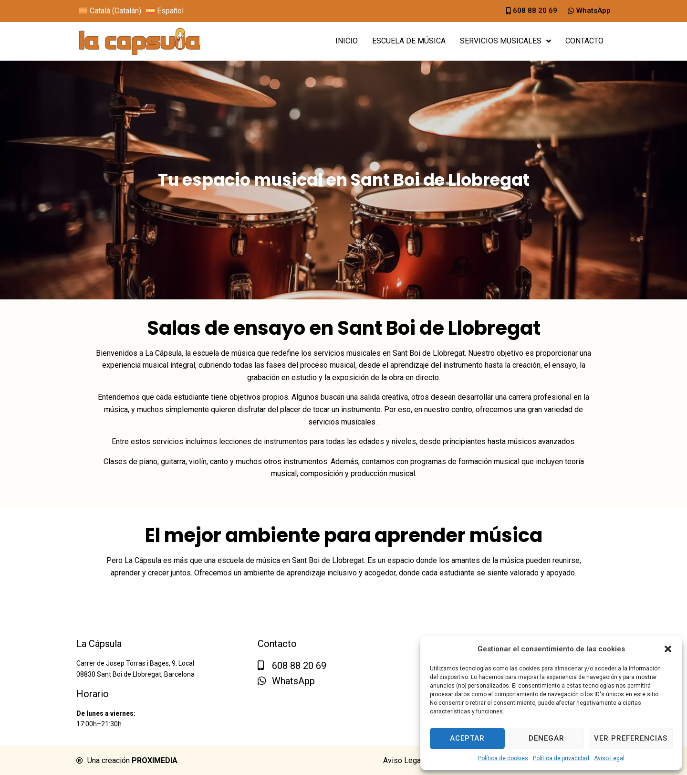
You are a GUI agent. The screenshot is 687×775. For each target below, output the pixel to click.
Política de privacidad (561, 758)
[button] (668, 649)
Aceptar (467, 738)
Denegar (546, 738)
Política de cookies (503, 758)
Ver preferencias (630, 738)
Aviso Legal (609, 758)
